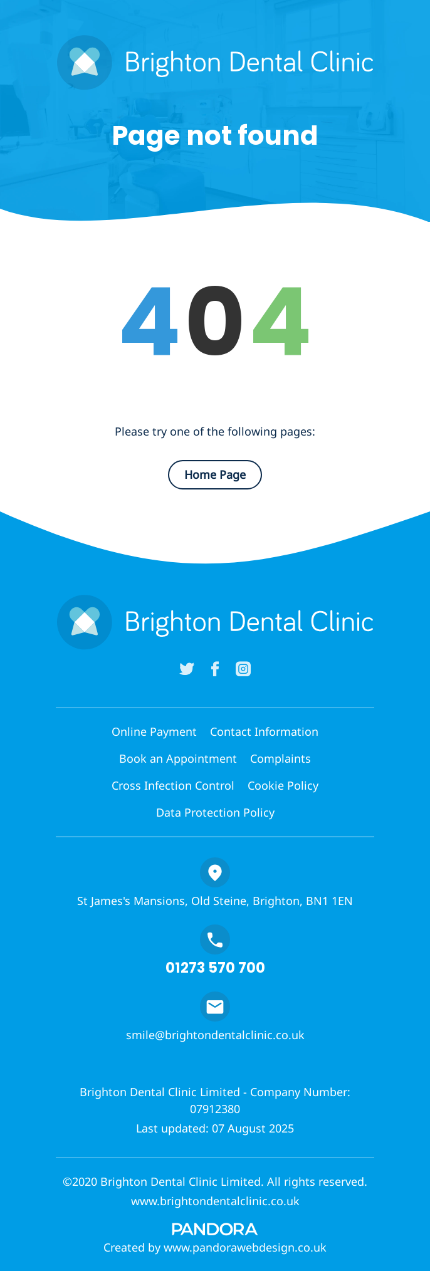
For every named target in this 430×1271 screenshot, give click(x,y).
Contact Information (264, 731)
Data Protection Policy (215, 812)
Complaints (280, 758)
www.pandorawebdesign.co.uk (245, 1247)
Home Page (215, 474)
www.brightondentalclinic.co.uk (215, 1200)
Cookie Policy (283, 785)
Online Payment (154, 731)
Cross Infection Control (173, 785)
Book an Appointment (178, 758)
